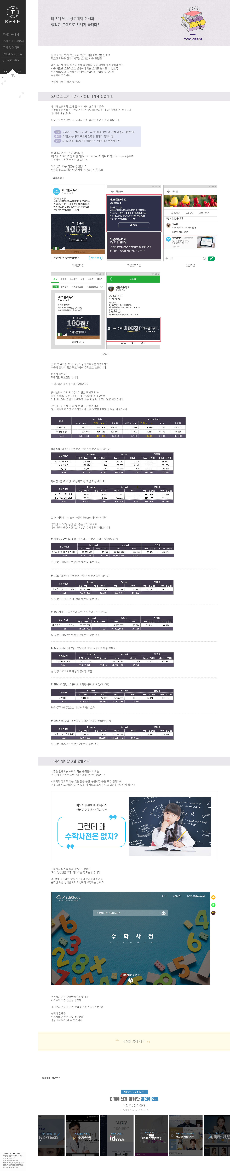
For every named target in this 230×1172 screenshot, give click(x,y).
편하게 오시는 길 (12, 54)
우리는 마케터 (11, 34)
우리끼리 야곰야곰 (13, 41)
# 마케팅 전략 (11, 60)
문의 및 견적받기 (12, 47)
